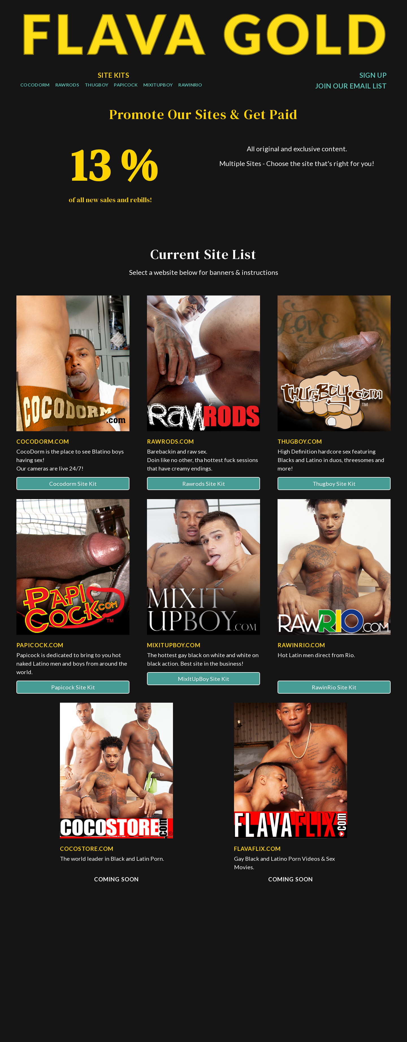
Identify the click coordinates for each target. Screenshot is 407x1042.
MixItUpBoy (158, 84)
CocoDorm (35, 84)
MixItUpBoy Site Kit (203, 693)
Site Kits (113, 75)
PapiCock (126, 84)
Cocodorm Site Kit (73, 498)
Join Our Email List (351, 86)
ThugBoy (96, 84)
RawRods (67, 84)
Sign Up (373, 75)
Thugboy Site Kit (334, 498)
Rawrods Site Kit (203, 498)
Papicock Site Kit (73, 702)
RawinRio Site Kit (334, 702)
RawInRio (190, 84)
